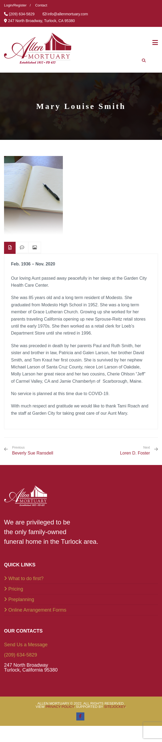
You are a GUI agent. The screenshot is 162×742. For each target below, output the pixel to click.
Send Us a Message (26, 644)
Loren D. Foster (135, 453)
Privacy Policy (60, 707)
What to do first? (26, 578)
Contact (41, 5)
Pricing (15, 589)
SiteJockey (114, 707)
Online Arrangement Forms (37, 610)
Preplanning (21, 599)
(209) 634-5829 (20, 655)
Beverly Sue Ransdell (32, 450)
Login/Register (15, 5)
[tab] (10, 248)
